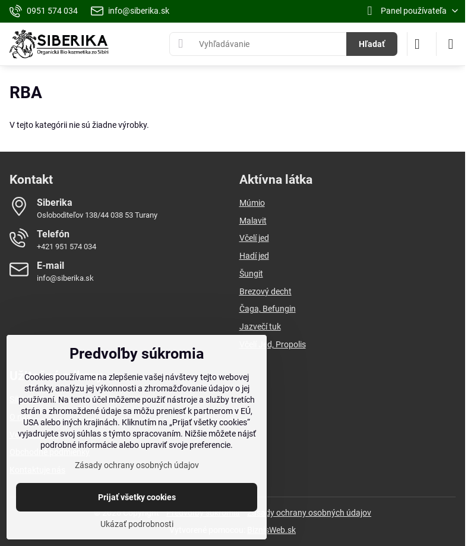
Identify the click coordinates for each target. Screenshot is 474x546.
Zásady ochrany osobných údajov (309, 512)
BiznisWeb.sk (271, 530)
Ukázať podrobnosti (136, 524)
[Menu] (451, 44)
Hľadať (372, 44)
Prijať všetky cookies (137, 497)
